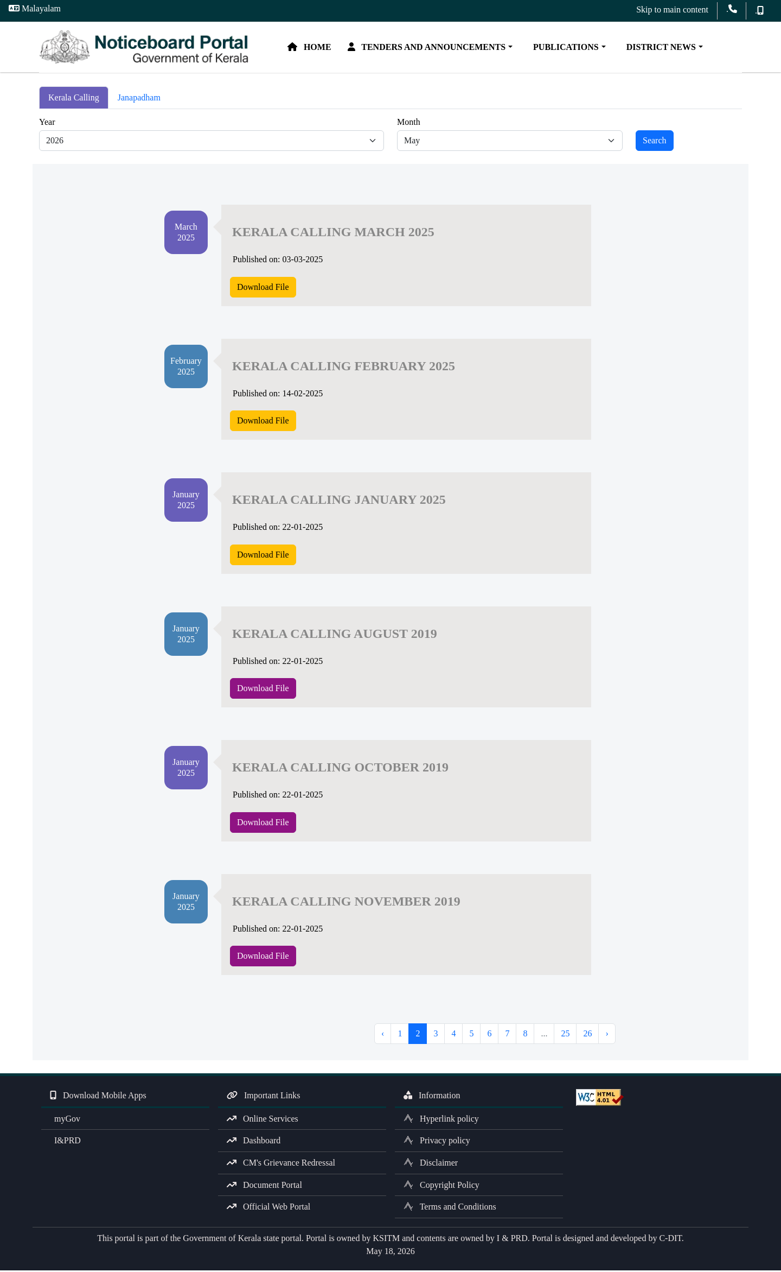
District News (663, 47)
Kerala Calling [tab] (73, 99)
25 (565, 1035)
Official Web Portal (268, 1208)
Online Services (262, 1119)
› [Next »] (606, 1035)
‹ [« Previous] (382, 1035)
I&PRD (65, 1142)
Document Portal (264, 1186)
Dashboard (253, 1142)
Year (47, 123)
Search (655, 142)
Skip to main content (672, 9)
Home (313, 47)
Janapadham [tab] (139, 99)
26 (587, 1035)
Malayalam (35, 8)
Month (408, 123)
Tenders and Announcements (430, 47)
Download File (263, 288)
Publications (568, 47)
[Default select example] (211, 142)
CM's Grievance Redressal (281, 1164)
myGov (65, 1119)
